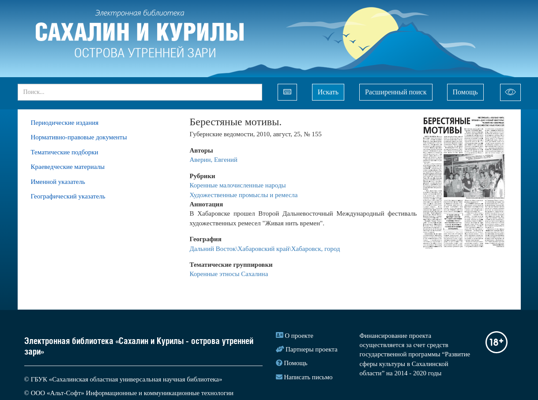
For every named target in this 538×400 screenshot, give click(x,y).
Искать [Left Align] (328, 92)
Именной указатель (58, 181)
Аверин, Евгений (213, 159)
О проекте (299, 335)
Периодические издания (65, 122)
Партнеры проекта (312, 349)
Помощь (465, 92)
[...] (140, 92)
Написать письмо (308, 377)
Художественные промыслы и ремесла (244, 194)
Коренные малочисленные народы (239, 185)
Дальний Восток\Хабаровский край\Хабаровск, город (265, 248)
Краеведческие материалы (68, 166)
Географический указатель (68, 196)
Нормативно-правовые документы (79, 137)
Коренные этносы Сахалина (229, 273)
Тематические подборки (64, 152)
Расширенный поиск (396, 92)
